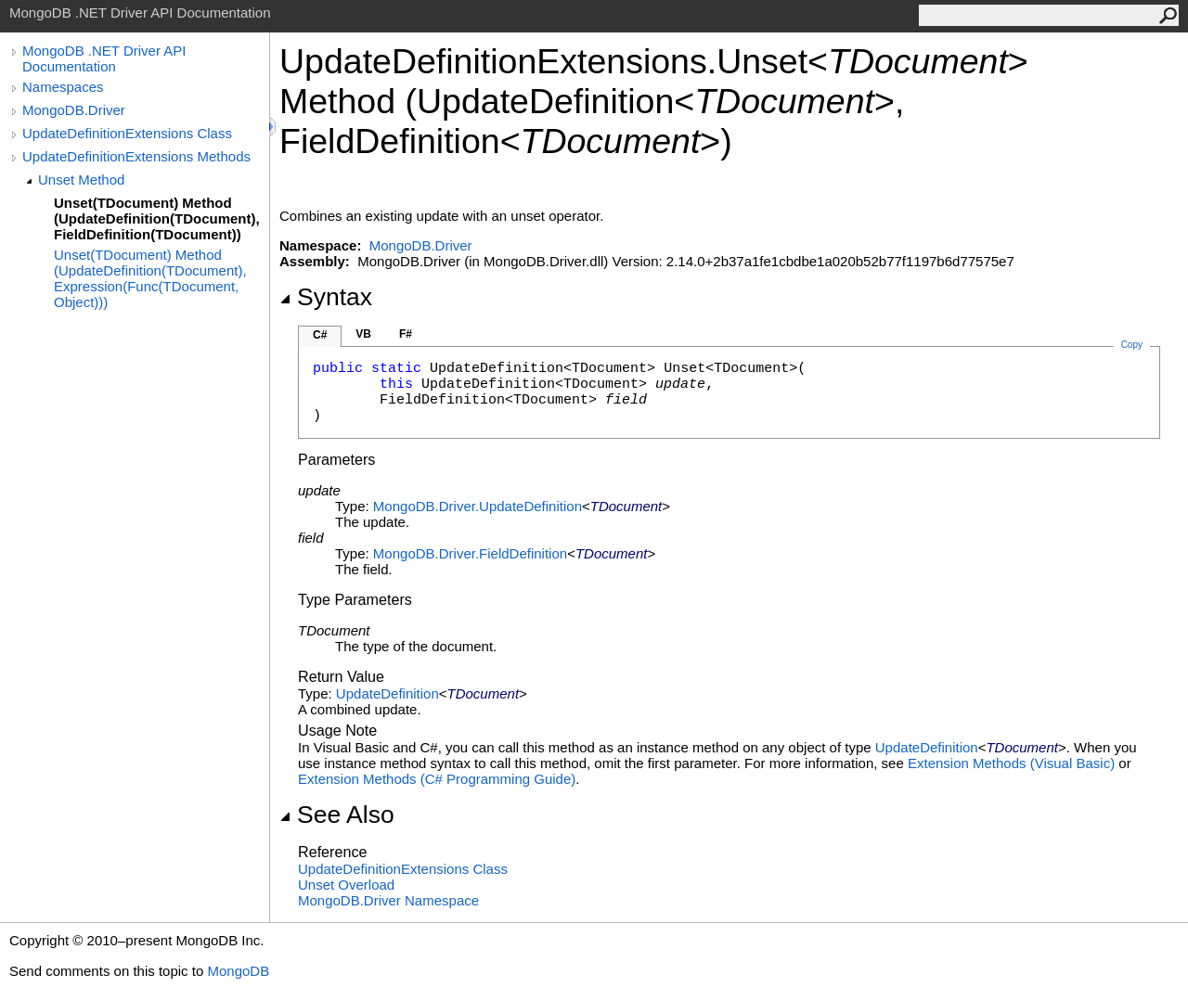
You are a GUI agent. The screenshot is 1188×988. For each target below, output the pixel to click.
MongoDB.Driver (73, 110)
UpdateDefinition (387, 693)
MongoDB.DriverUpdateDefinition (477, 506)
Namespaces (63, 87)
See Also (336, 814)
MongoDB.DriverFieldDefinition (470, 553)
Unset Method (81, 179)
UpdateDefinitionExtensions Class (127, 133)
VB (363, 333)
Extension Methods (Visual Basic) (1011, 763)
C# (320, 334)
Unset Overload (346, 884)
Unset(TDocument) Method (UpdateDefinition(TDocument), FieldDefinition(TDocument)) (157, 218)
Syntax (325, 297)
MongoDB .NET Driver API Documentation (104, 58)
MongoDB (238, 971)
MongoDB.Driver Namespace (388, 900)
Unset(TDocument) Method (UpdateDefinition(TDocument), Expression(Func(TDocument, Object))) (150, 278)
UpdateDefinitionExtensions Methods (136, 156)
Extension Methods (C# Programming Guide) (436, 779)
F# (405, 333)
